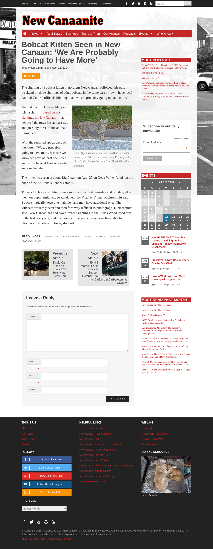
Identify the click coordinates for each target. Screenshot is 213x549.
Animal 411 (51, 236)
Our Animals (111, 33)
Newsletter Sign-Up (76, 4)
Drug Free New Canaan (92, 481)
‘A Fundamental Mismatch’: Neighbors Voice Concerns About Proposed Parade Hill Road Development (162, 330)
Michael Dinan (34, 67)
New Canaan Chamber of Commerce (100, 444)
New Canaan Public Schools (95, 433)
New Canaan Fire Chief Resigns (156, 304)
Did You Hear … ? (150, 78)
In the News (49, 4)
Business (72, 33)
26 (145, 224)
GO (187, 3)
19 (145, 216)
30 (152, 192)
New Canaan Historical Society (96, 476)
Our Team (37, 4)
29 (145, 192)
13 (152, 208)
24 (180, 216)
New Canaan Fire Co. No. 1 (95, 455)
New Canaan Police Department (97, 449)
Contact (61, 4)
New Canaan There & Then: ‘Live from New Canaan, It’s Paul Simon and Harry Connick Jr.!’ (166, 355)
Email (34, 376)
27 (152, 224)
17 (180, 208)
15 (166, 208)
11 (187, 200)
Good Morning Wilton (153, 439)
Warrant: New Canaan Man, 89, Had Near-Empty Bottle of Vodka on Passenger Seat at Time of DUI (164, 363)
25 (187, 216)
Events (147, 33)
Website (32, 389)
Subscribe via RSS (42, 492)
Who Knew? (165, 33)
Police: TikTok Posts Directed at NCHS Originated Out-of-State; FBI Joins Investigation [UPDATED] (164, 66)
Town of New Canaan (91, 428)
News (38, 33)
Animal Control (94, 236)
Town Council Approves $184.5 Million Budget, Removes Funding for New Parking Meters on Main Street (165, 85)
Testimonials (106, 4)
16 (173, 208)
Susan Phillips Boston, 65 (153, 315)
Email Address (165, 143)
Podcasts (129, 33)
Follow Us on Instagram (43, 484)
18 (187, 208)
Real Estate (54, 33)
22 (166, 216)
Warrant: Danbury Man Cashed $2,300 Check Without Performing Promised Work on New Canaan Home (165, 96)
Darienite (146, 428)
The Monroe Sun (150, 444)
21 (159, 216)
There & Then (90, 33)
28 (159, 224)
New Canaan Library (91, 439)
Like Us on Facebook (42, 459)
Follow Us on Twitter (42, 468)
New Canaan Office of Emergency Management (106, 465)
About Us (26, 4)
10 (180, 200)
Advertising (92, 4)
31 (159, 192)
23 (173, 216)
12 (145, 208)
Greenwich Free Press (154, 433)
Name (34, 362)
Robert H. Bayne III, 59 (152, 72)
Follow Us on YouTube (43, 476)
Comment (32, 316)
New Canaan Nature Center (95, 470)
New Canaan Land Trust (93, 460)
